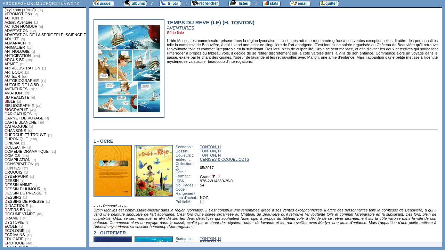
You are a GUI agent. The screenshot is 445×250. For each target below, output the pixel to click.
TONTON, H (210, 147)
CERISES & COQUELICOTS (224, 159)
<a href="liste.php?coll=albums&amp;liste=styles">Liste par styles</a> (44, 123)
